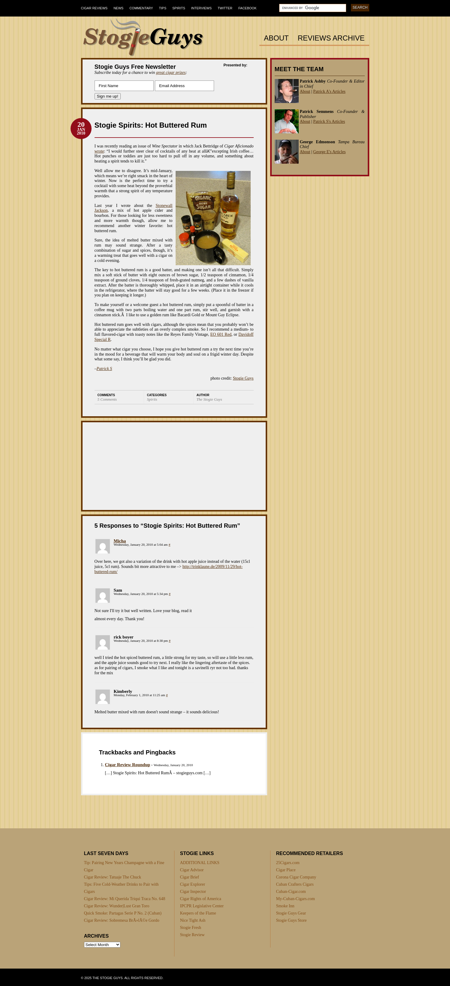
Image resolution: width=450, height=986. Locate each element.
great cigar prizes (171, 72)
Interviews (201, 8)
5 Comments (107, 399)
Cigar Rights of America (200, 899)
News (118, 8)
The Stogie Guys (209, 399)
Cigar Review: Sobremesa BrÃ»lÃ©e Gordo (121, 920)
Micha (120, 541)
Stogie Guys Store (291, 920)
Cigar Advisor (192, 870)
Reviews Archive (331, 38)
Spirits (178, 8)
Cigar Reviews (94, 8)
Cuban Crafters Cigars (295, 884)
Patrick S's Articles (329, 121)
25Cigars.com (288, 862)
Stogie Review (192, 935)
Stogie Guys (243, 378)
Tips (162, 8)
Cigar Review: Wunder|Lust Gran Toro (116, 906)
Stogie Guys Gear (291, 913)
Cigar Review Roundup (127, 764)
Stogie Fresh (190, 927)
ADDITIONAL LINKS (199, 862)
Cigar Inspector (193, 891)
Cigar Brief (189, 877)
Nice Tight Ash (193, 920)
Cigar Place (286, 870)
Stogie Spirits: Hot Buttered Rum (151, 125)
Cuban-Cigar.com (291, 891)
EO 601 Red (220, 334)
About (276, 38)
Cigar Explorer (192, 884)
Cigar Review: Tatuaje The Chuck (112, 877)
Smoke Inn (285, 906)
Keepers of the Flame (198, 913)
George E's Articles (329, 152)
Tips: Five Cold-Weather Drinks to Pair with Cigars (121, 888)
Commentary (141, 8)
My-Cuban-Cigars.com (295, 899)
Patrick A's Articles (329, 91)
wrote (99, 151)
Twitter (225, 8)
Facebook (247, 8)
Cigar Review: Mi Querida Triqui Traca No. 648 (124, 899)
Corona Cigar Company (296, 877)
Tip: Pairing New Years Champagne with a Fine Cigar (124, 866)
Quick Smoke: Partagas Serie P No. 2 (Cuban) (123, 913)
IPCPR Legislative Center (202, 906)
